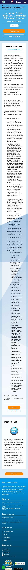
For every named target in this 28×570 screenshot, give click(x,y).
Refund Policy (7, 537)
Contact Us (5, 533)
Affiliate (4, 540)
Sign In (4, 534)
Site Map (5, 536)
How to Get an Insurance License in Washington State (12, 519)
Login (18, 2)
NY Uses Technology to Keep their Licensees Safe (12, 502)
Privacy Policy (7, 539)
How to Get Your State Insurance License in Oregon (12, 522)
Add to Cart (14, 31)
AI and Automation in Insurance (8, 517)
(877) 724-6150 (14, 36)
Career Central (8, 514)
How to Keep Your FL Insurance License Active (11, 508)
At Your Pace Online (7, 531)
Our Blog (6, 499)
